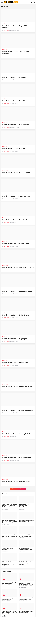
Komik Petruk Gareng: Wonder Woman (17, 220)
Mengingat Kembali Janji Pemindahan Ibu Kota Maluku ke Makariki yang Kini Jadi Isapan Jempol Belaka (26, 583)
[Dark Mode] (31, 2)
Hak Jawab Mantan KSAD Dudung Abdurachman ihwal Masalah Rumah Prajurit (9, 521)
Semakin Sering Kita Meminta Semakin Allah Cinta (26, 521)
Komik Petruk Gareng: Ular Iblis (14, 101)
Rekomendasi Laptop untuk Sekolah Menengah (26, 612)
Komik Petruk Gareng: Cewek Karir (15, 362)
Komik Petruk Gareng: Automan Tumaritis (18, 267)
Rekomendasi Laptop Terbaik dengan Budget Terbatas (26, 598)
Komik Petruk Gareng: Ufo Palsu (14, 77)
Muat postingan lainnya (17, 489)
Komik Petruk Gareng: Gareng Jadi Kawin (17, 434)
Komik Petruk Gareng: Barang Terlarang (17, 291)
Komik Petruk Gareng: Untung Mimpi (16, 172)
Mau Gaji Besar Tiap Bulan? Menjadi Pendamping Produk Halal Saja (26, 563)
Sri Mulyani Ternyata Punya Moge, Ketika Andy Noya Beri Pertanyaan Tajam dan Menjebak (9, 613)
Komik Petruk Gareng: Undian (13, 148)
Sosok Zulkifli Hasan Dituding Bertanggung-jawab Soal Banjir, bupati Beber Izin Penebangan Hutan (9, 506)
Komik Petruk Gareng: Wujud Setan (15, 243)
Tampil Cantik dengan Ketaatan (8, 549)
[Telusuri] (34, 2)
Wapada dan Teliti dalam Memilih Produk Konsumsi (25, 535)
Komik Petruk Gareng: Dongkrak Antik (16, 458)
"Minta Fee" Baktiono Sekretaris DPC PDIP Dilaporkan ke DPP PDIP (8, 563)
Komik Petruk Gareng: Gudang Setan (16, 481)
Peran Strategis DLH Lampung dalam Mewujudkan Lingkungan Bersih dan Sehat (25, 506)
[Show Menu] (2, 2)
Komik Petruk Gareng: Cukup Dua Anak (17, 386)
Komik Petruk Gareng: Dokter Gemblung (17, 410)
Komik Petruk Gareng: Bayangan (14, 339)
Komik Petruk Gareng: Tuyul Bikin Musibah (15, 27)
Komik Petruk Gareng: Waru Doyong (16, 196)
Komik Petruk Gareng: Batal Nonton (15, 315)
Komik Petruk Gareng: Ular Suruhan (15, 125)
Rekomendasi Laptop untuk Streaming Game (9, 598)
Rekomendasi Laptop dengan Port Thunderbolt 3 (9, 582)
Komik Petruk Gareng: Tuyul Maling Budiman (15, 52)
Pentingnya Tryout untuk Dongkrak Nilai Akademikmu (9, 535)
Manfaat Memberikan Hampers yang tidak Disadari (26, 549)
